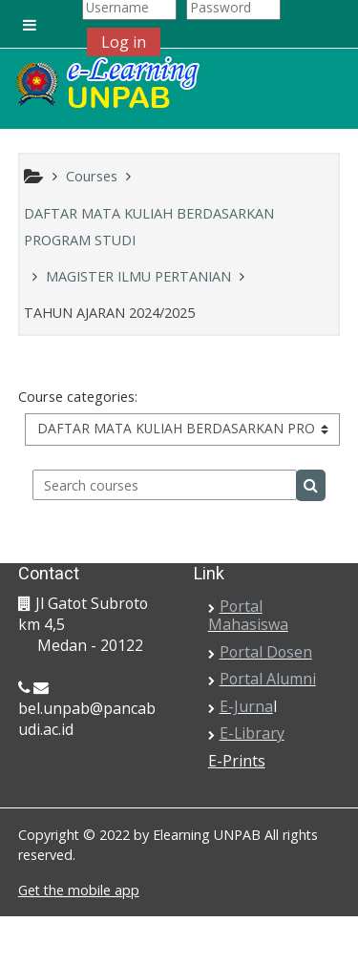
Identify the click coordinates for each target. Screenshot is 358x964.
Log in (123, 41)
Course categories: (77, 397)
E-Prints (236, 760)
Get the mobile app (78, 890)
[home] (106, 84)
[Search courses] (164, 485)
